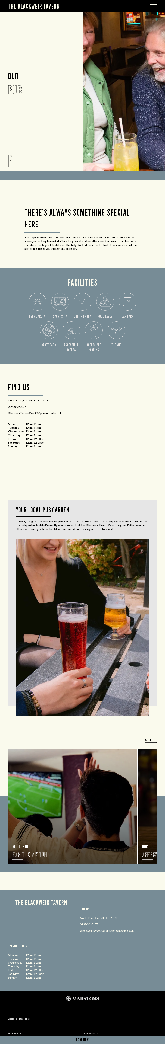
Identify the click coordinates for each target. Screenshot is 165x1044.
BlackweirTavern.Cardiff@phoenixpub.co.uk (35, 413)
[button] (10, 161)
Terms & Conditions (92, 1033)
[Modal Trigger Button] (153, 6)
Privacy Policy (14, 1033)
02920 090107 (17, 406)
